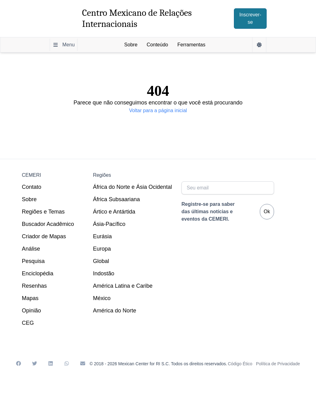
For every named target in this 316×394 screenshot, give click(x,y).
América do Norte (114, 310)
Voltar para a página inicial (158, 110)
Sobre (29, 199)
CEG (28, 323)
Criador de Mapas (44, 236)
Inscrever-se (250, 18)
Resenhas (34, 286)
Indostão (103, 273)
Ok (267, 211)
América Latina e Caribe (122, 286)
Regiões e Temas (43, 212)
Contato (31, 187)
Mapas (30, 298)
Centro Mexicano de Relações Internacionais (137, 18)
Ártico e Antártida (114, 212)
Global (101, 261)
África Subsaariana (116, 199)
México (101, 298)
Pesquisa (33, 261)
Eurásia (102, 236)
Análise (31, 249)
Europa (102, 249)
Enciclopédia (37, 273)
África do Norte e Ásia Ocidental (132, 187)
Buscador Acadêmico (48, 224)
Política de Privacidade (278, 363)
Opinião (31, 310)
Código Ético (240, 363)
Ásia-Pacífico (109, 224)
